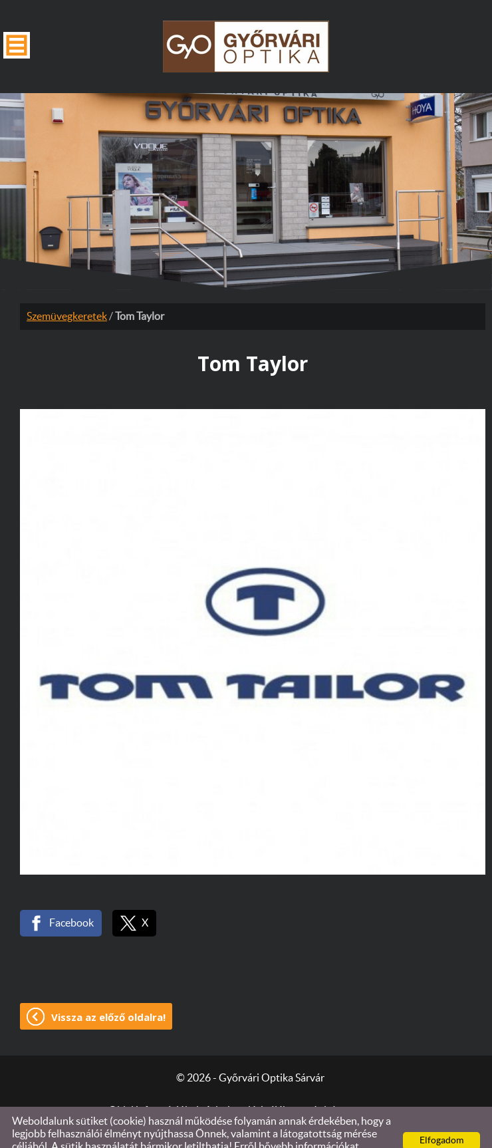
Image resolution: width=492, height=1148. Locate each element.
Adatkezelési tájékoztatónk (130, 1132)
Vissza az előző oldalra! (108, 990)
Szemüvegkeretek (67, 290)
